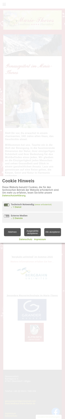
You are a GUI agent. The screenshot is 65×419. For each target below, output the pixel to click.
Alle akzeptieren (52, 232)
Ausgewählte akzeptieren (33, 232)
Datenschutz (25, 239)
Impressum (40, 239)
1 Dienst (16, 207)
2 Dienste (17, 218)
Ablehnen (12, 232)
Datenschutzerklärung (13, 195)
